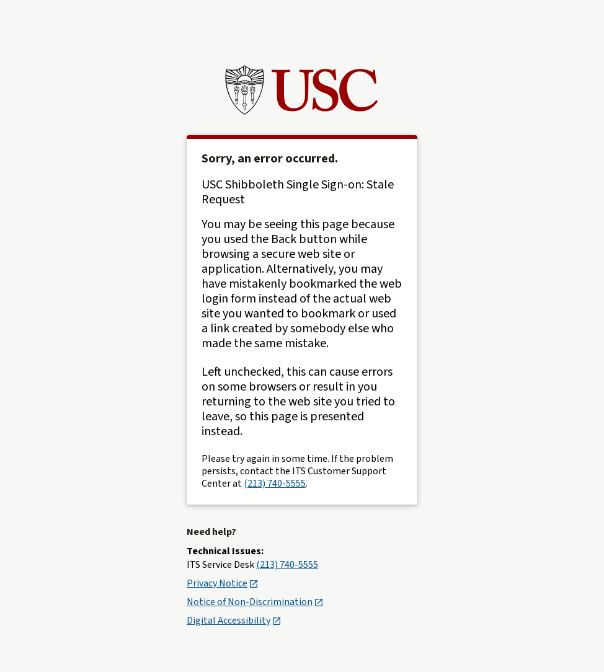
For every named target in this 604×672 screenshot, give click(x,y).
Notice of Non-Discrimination (254, 602)
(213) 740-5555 (275, 483)
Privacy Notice (222, 583)
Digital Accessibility (233, 620)
